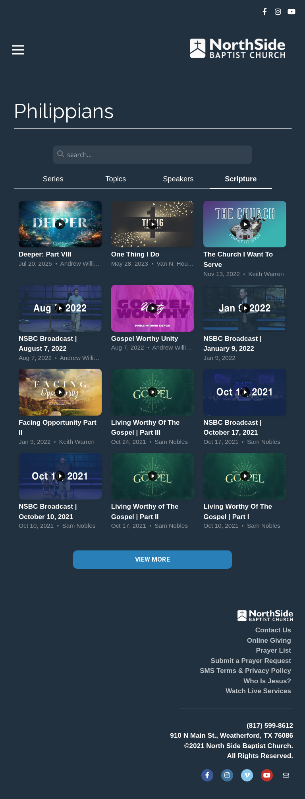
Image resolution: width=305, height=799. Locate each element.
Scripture (241, 179)
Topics (115, 179)
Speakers (178, 179)
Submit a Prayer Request (250, 661)
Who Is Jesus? (267, 681)
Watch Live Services (258, 691)
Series (53, 179)
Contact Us (273, 630)
